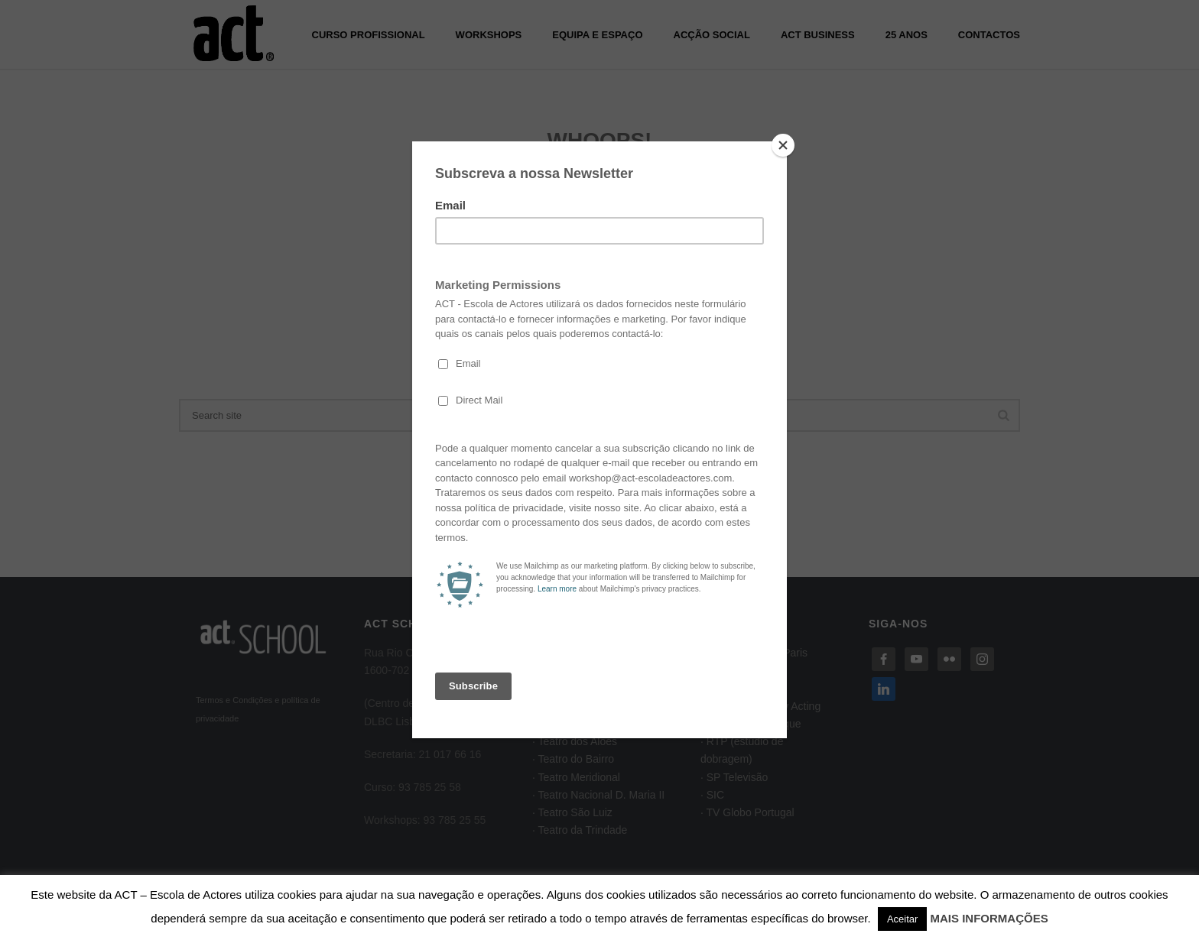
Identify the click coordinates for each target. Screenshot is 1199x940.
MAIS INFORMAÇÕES (989, 918)
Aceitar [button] (902, 919)
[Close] (783, 145)
